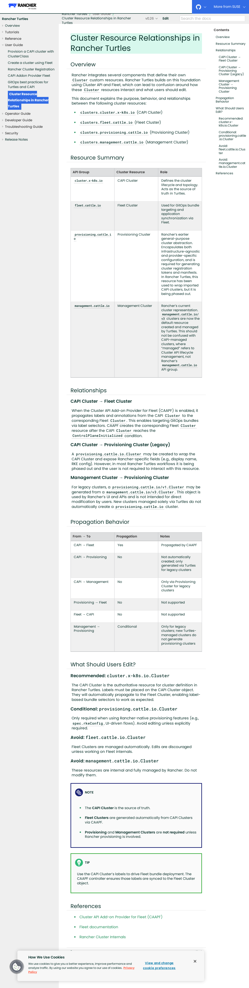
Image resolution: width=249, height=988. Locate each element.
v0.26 (149, 18)
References (224, 173)
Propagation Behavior (225, 100)
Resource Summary (231, 43)
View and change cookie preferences (159, 965)
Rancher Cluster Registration (31, 69)
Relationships (226, 50)
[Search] (212, 19)
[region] (110, 966)
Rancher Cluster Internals (102, 937)
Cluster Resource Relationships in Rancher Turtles (28, 100)
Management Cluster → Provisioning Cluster (229, 86)
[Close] (195, 961)
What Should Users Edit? (230, 110)
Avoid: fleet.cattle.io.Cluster (232, 150)
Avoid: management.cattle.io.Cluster (232, 163)
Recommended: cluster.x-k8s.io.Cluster (231, 122)
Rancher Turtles (15, 19)
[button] (17, 967)
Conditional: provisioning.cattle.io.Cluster (232, 136)
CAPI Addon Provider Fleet (29, 75)
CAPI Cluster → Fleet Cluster (230, 59)
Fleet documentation (98, 927)
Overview (12, 25)
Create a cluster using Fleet (30, 63)
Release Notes (16, 139)
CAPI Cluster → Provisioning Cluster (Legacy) (231, 71)
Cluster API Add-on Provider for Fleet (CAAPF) (121, 917)
